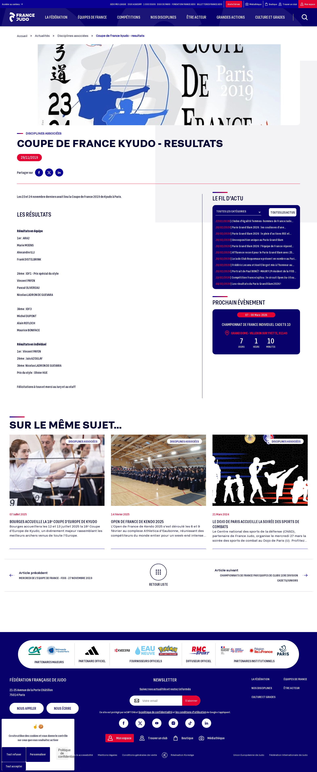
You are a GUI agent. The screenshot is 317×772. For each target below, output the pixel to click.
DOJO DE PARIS (163, 4)
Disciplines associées (72, 35)
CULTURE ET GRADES (263, 697)
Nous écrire (62, 708)
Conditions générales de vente (139, 755)
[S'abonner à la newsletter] (191, 701)
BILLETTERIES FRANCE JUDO (209, 4)
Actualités (42, 35)
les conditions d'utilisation (190, 712)
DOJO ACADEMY (135, 4)
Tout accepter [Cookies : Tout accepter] (14, 766)
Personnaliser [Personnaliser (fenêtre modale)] (38, 754)
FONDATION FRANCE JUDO (183, 4)
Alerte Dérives (234, 4)
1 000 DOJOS (149, 4)
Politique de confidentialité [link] (63, 753)
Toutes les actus (283, 212)
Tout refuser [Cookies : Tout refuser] (13, 754)
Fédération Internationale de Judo (288, 755)
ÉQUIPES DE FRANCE (295, 679)
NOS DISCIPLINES (261, 688)
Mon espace (307, 4)
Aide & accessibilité (81, 755)
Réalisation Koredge (178, 755)
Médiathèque (253, 4)
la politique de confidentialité (155, 712)
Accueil (22, 36)
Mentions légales (107, 755)
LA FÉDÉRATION (260, 679)
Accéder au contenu (12, 4)
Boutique (271, 4)
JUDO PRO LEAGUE (118, 4)
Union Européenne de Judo (248, 755)
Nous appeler (26, 708)
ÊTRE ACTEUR (292, 688)
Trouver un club (288, 4)
